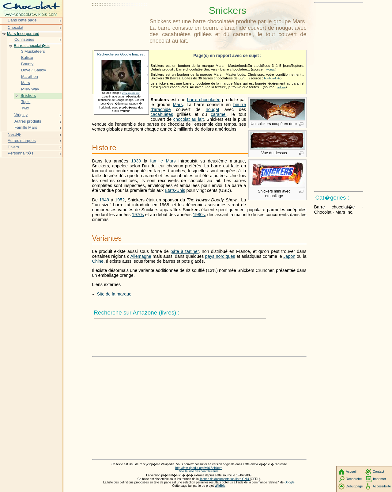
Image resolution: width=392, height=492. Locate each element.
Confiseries (24, 39)
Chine (98, 261)
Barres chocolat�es (32, 45)
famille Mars (162, 160)
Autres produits (27, 121)
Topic (25, 101)
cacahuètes (162, 114)
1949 (104, 199)
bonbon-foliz (272, 78)
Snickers (28, 95)
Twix (25, 108)
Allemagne (140, 256)
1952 (120, 199)
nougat (212, 109)
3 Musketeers (33, 51)
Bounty (27, 64)
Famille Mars (25, 127)
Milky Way (30, 89)
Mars (178, 104)
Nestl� (14, 134)
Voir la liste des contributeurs (199, 471)
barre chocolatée (204, 99)
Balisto (27, 57)
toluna (281, 87)
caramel (218, 114)
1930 (136, 160)
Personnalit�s (20, 153)
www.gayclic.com (131, 93)
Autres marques (22, 140)
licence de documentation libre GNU (225, 479)
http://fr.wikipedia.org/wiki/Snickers (198, 468)
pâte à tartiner (185, 251)
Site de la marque (114, 294)
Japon (289, 256)
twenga (270, 69)
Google (290, 482)
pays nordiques (220, 256)
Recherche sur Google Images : (121, 54)
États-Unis (175, 190)
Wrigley (21, 115)
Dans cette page (22, 20)
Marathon (29, 76)
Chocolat (15, 27)
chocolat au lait (188, 119)
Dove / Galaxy (33, 70)
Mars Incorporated (23, 33)
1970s (138, 214)
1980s (199, 214)
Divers (13, 147)
